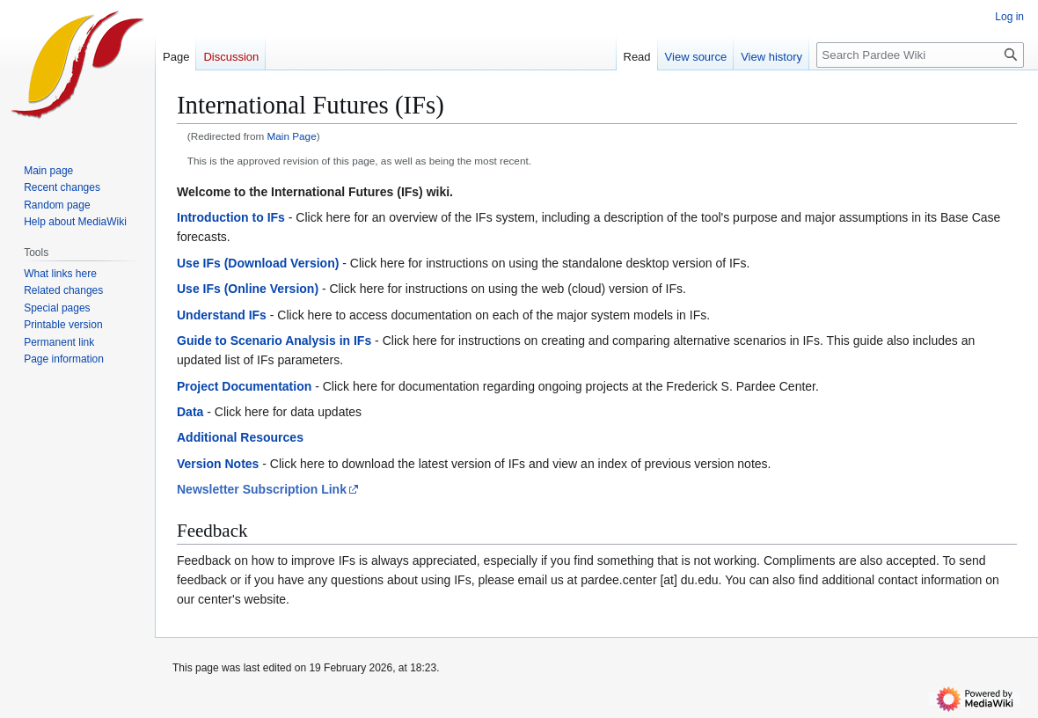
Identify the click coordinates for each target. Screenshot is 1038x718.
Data (190, 412)
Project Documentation (244, 386)
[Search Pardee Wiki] (920, 55)
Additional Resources (240, 437)
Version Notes (218, 464)
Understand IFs (222, 315)
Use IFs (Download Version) (258, 263)
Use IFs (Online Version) (247, 289)
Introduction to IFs (231, 217)
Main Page (292, 136)
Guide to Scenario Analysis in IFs (274, 340)
